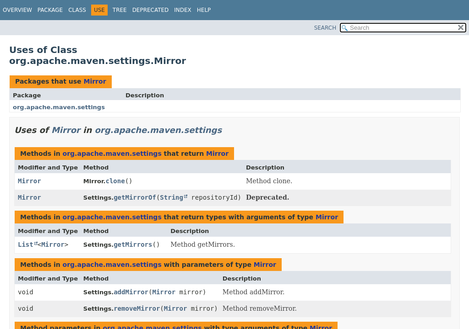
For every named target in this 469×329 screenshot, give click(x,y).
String (171, 197)
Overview (17, 10)
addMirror (131, 292)
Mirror (94, 81)
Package (50, 10)
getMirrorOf (135, 197)
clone (115, 181)
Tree (120, 10)
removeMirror (137, 308)
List (25, 244)
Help (204, 10)
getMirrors (133, 244)
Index (182, 10)
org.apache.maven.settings (59, 107)
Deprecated (150, 10)
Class (77, 10)
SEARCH (325, 28)
